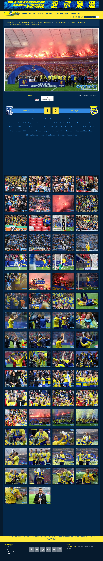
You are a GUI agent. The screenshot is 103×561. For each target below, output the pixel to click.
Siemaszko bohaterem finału (67, 135)
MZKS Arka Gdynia (45, 13)
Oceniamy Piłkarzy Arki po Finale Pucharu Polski (59, 127)
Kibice (32, 13)
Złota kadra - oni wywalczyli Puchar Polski (79, 131)
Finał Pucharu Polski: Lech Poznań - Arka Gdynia (69, 22)
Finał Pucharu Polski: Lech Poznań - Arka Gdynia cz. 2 (25, 24)
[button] (97, 17)
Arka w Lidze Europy (48, 135)
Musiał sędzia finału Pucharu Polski (61, 119)
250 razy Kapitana (32, 135)
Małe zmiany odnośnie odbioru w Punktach (81, 123)
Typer (8, 553)
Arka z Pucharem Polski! (86, 127)
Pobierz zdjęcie (47, 99)
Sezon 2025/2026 (61, 13)
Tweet (30, 96)
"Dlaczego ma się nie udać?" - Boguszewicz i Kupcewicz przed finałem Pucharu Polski (36, 123)
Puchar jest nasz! (34, 127)
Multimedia (75, 13)
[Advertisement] (51, 158)
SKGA (8, 547)
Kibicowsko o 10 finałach (17, 127)
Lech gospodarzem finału (38, 119)
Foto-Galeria (10, 22)
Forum (24, 13)
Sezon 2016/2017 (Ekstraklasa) (41, 22)
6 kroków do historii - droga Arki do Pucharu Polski (45, 131)
